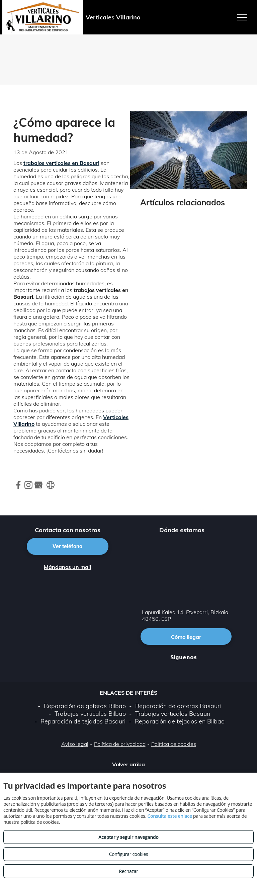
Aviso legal (74, 744)
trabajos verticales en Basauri (61, 163)
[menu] (242, 17)
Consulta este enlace (169, 816)
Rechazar (128, 871)
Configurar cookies (128, 854)
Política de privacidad (120, 744)
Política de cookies (173, 744)
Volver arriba (128, 764)
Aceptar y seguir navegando (128, 837)
